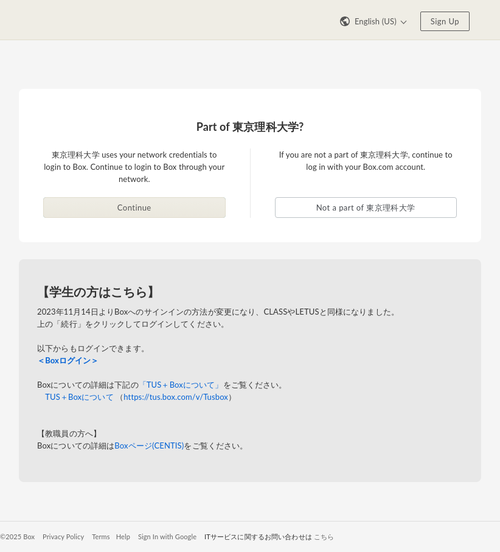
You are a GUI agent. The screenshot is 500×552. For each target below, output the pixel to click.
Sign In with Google (167, 536)
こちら (324, 536)
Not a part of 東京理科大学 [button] (365, 207)
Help (123, 536)
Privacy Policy (63, 536)
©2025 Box (17, 536)
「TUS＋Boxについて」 (181, 385)
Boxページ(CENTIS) (149, 445)
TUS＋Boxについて (79, 397)
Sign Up (445, 21)
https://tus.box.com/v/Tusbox (175, 397)
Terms (100, 536)
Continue (134, 207)
